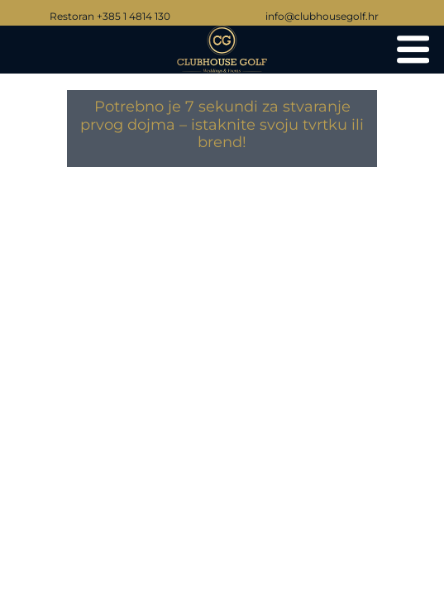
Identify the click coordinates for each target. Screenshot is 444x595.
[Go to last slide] (29, 321)
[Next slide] (414, 321)
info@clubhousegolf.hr (322, 16)
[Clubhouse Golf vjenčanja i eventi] (413, 49)
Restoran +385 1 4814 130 (110, 16)
